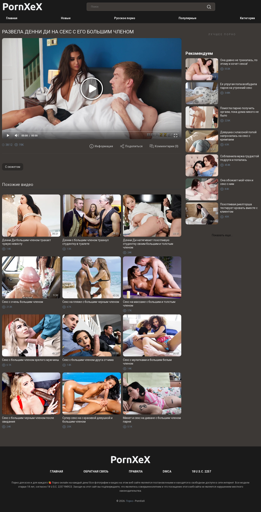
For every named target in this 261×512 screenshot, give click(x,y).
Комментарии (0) (164, 146)
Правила (136, 471)
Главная (11, 18)
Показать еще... (222, 235)
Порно (129, 501)
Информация (101, 146)
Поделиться (131, 146)
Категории (247, 18)
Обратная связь (95, 471)
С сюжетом (12, 166)
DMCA (167, 471)
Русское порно (124, 18)
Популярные (187, 18)
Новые (66, 18)
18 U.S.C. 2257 (201, 471)
